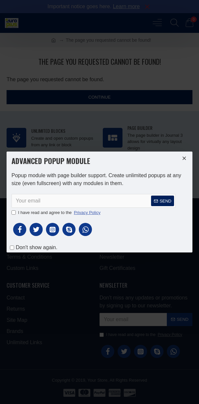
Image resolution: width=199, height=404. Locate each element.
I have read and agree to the (56, 212)
